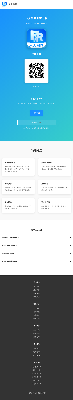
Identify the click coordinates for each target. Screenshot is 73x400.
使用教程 (36, 312)
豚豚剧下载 (36, 380)
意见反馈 (36, 315)
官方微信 (36, 352)
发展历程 (36, 290)
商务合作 (36, 337)
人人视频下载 (36, 367)
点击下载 (36, 113)
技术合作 (36, 333)
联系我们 (36, 297)
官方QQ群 (36, 355)
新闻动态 (36, 293)
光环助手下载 (36, 384)
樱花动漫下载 (36, 373)
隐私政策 (36, 318)
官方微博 (36, 348)
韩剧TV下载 (36, 370)
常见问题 (36, 308)
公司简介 (36, 287)
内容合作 (36, 330)
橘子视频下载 (36, 377)
